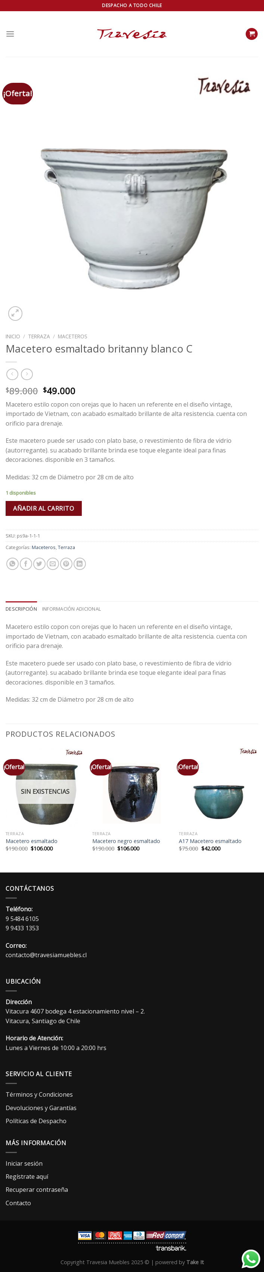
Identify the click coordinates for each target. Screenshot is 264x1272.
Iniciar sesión (24, 1163)
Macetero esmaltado (32, 841)
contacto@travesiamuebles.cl (46, 955)
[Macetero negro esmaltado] (132, 787)
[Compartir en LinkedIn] (80, 564)
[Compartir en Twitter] (39, 564)
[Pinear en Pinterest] (66, 564)
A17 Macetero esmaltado (210, 841)
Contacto (18, 1203)
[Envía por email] (53, 564)
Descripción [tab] (21, 608)
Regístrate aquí (27, 1176)
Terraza (39, 336)
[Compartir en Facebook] (26, 564)
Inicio (13, 336)
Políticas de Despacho (36, 1121)
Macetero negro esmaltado (126, 841)
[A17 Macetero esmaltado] (218, 787)
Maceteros (72, 336)
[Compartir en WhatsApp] (12, 564)
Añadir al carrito (43, 508)
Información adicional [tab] (71, 608)
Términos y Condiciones (39, 1094)
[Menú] (10, 34)
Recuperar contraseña (37, 1189)
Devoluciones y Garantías (41, 1108)
